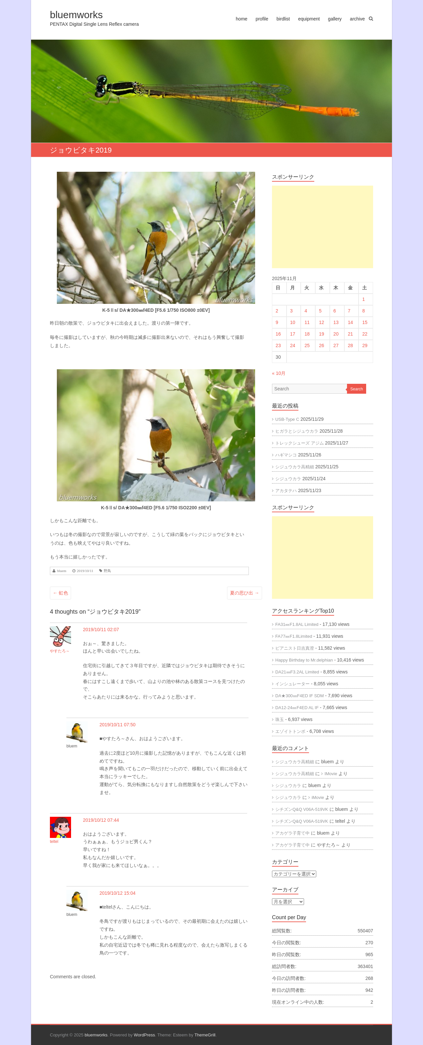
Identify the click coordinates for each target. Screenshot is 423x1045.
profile (262, 18)
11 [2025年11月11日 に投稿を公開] (307, 322)
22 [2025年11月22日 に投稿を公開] (364, 334)
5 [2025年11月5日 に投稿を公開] (320, 310)
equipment (309, 18)
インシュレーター (292, 683)
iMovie (318, 797)
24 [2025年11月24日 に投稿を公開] (292, 345)
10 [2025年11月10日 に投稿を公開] (292, 322)
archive (357, 18)
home (242, 18)
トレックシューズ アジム (299, 443)
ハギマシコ (286, 454)
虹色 (60, 592)
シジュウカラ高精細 (294, 466)
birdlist (283, 18)
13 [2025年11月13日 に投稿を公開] (336, 322)
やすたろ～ (60, 651)
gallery (335, 18)
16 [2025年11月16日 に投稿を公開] (278, 334)
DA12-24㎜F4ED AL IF (297, 707)
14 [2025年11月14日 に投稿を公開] (350, 322)
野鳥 (107, 571)
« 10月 (279, 373)
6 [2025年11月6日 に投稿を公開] (334, 310)
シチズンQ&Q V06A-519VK (301, 809)
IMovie (331, 773)
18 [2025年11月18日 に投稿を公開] (307, 334)
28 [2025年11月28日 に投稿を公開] (350, 345)
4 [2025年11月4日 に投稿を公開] (305, 310)
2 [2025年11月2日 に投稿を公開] (277, 310)
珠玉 (279, 719)
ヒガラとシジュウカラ (296, 431)
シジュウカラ (288, 478)
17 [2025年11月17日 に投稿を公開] (292, 334)
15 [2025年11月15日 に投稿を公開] (364, 322)
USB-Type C (287, 419)
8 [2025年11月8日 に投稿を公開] (363, 310)
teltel (54, 841)
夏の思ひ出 (244, 592)
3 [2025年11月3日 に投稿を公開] (291, 310)
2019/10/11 (85, 571)
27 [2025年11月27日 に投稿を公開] (336, 345)
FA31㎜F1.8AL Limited (296, 624)
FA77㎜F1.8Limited (293, 636)
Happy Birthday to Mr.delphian (304, 660)
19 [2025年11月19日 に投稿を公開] (321, 334)
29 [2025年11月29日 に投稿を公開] (364, 345)
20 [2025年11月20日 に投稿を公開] (336, 334)
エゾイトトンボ (290, 731)
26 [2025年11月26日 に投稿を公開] (321, 345)
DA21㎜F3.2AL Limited (297, 671)
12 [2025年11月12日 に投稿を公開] (321, 322)
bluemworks (76, 14)
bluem (61, 571)
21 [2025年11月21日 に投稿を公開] (350, 334)
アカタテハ (286, 490)
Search (356, 389)
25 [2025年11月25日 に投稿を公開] (307, 345)
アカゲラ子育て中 (292, 833)
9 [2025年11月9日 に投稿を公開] (277, 322)
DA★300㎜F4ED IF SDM (299, 695)
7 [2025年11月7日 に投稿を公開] (349, 310)
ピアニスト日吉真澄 (294, 648)
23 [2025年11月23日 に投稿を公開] (278, 345)
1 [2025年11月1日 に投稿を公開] (363, 299)
